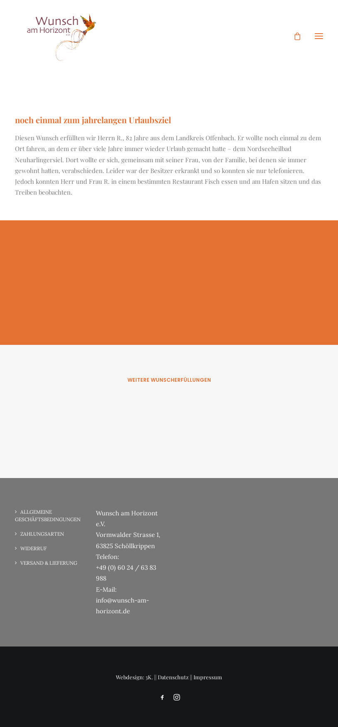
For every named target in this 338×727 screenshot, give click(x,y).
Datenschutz (173, 677)
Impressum (207, 677)
